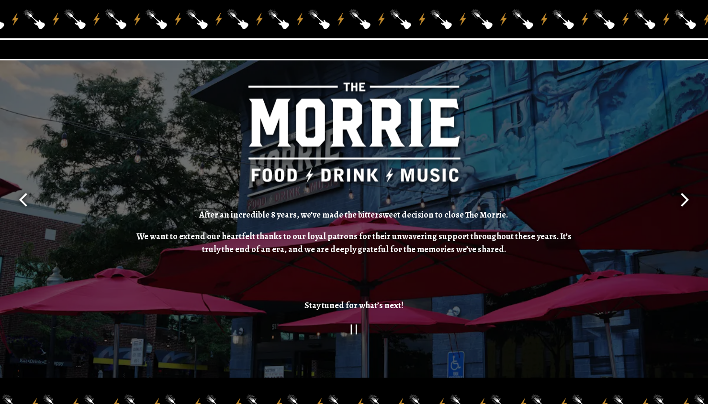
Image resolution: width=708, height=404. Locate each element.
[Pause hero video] (354, 328)
